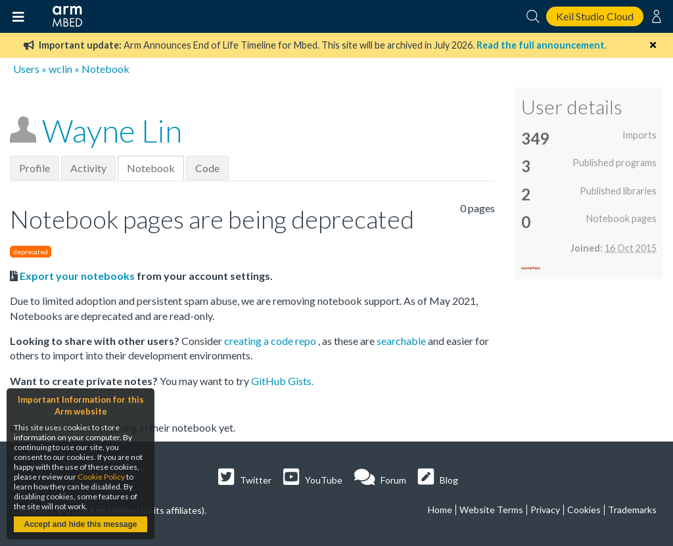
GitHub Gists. (282, 381)
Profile (34, 168)
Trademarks (632, 509)
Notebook (151, 168)
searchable (402, 340)
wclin (60, 68)
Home (440, 509)
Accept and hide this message (80, 524)
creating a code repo (271, 340)
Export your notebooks (77, 275)
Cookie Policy (101, 477)
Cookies (584, 509)
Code (207, 168)
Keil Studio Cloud (595, 16)
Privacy (545, 509)
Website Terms (491, 509)
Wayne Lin (112, 130)
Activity (88, 168)
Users (26, 68)
